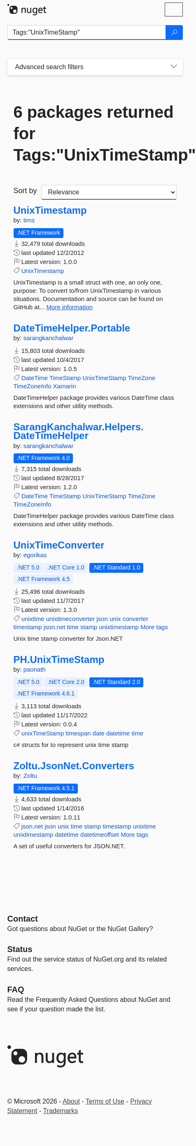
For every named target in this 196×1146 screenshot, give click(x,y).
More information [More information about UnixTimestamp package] (70, 306)
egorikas (35, 554)
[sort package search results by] (109, 192)
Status (20, 949)
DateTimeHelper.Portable (72, 328)
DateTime (34, 377)
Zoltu (30, 775)
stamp (88, 626)
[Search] (174, 32)
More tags (154, 626)
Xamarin (64, 386)
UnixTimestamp (50, 210)
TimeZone (141, 377)
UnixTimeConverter (59, 545)
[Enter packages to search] (86, 32)
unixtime (32, 618)
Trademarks (60, 1110)
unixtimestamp (119, 626)
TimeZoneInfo (32, 386)
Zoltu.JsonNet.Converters (74, 765)
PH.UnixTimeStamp (59, 659)
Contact (22, 918)
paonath (34, 669)
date (99, 733)
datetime (118, 733)
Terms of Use (105, 1101)
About (71, 1101)
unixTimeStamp (42, 733)
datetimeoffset (99, 834)
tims (29, 220)
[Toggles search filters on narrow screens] (174, 67)
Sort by (25, 191)
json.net (54, 626)
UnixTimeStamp (104, 377)
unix (115, 618)
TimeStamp (65, 377)
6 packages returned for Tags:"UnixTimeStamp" (95, 133)
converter (136, 618)
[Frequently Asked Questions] (15, 989)
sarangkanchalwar (48, 337)
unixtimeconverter (70, 618)
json (102, 618)
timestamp (28, 626)
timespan (78, 733)
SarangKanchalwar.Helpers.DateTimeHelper (79, 431)
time (73, 626)
